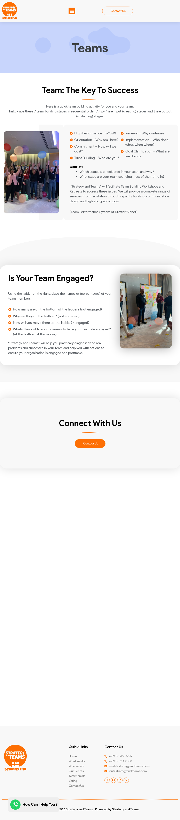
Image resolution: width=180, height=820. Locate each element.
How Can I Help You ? (40, 804)
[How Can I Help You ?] (15, 804)
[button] (72, 11)
